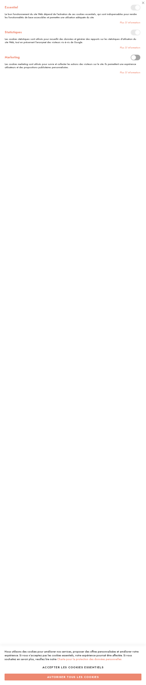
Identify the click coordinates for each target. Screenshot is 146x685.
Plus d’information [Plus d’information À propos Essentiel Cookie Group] (130, 22)
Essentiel (135, 7)
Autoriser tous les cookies (73, 677)
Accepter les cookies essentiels (73, 667)
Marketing (135, 57)
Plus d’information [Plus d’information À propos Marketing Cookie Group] (130, 72)
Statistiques (135, 32)
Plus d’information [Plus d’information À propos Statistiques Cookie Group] (130, 47)
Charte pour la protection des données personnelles (89, 659)
